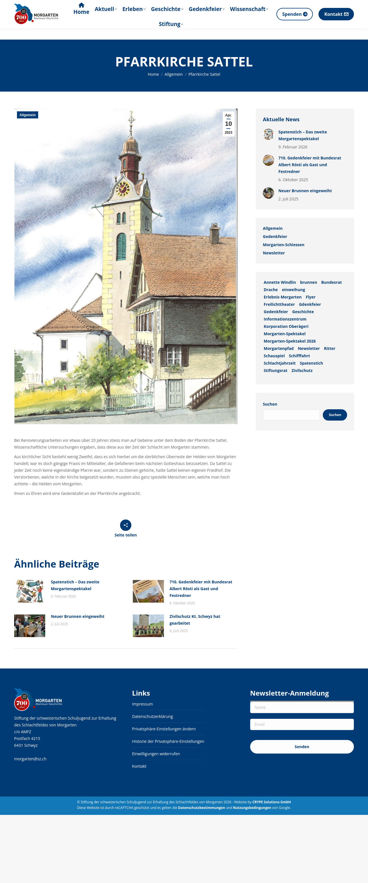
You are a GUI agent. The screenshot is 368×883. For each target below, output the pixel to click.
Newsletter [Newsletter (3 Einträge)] (309, 348)
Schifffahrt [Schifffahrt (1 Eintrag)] (299, 355)
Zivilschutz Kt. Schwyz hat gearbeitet (195, 620)
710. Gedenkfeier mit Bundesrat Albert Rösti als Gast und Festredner (201, 588)
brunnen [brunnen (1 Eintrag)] (308, 282)
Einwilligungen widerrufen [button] (156, 753)
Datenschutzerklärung (152, 716)
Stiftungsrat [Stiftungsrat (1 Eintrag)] (275, 370)
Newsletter (274, 253)
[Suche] (313, 5)
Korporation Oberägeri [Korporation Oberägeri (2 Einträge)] (286, 326)
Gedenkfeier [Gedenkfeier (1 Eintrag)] (276, 311)
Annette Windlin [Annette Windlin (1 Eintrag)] (280, 282)
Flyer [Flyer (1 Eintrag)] (310, 297)
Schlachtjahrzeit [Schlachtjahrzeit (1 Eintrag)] (280, 363)
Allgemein (28, 115)
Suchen (270, 404)
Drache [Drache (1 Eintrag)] (271, 289)
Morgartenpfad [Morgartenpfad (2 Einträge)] (279, 348)
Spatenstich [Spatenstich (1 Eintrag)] (311, 363)
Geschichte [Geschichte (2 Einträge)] (303, 311)
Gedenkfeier (275, 236)
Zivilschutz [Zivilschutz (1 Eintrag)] (301, 370)
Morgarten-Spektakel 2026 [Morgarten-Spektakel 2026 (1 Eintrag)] (290, 341)
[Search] (323, 5)
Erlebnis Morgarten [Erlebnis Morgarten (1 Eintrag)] (283, 297)
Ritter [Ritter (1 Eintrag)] (329, 348)
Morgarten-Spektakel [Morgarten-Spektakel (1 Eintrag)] (285, 333)
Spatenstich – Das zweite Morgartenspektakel (75, 585)
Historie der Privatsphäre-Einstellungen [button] (168, 741)
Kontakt (139, 766)
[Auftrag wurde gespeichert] (29, 591)
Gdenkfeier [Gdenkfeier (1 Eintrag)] (310, 304)
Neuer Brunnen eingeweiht (77, 616)
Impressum (142, 704)
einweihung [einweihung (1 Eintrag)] (293, 289)
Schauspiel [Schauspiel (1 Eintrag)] (274, 355)
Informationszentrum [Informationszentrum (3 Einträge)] (285, 319)
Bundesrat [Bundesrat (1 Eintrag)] (331, 282)
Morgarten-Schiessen (283, 244)
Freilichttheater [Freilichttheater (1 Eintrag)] (279, 304)
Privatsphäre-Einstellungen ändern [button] (164, 728)
